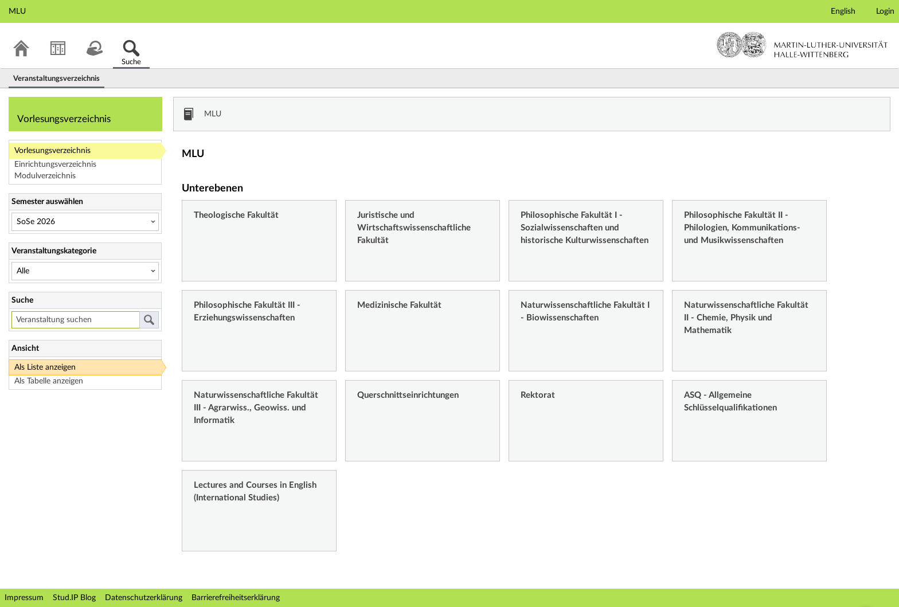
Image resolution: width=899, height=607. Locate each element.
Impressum (24, 598)
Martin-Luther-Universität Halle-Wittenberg (802, 45)
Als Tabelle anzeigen (48, 381)
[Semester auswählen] (85, 222)
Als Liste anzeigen (45, 367)
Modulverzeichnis (45, 176)
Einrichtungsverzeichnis (55, 164)
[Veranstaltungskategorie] (85, 271)
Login (885, 11)
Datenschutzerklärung (143, 598)
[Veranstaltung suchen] (75, 319)
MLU (212, 114)
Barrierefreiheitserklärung (235, 598)
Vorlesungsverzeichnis (52, 151)
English (843, 11)
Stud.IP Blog (74, 598)
